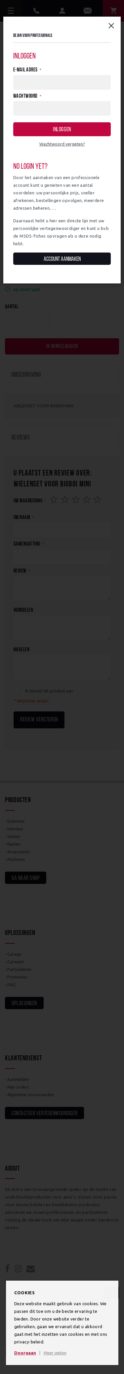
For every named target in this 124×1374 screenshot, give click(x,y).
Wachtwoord (25, 96)
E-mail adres (25, 70)
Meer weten (55, 1352)
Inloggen (62, 130)
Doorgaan (25, 1352)
